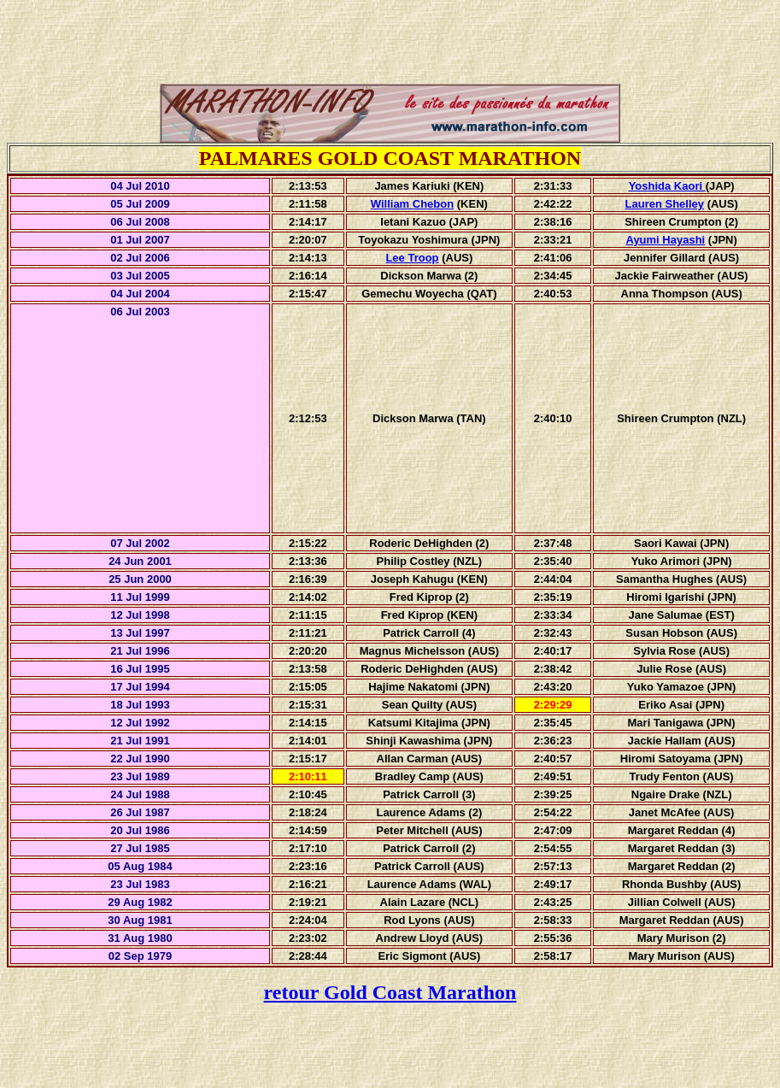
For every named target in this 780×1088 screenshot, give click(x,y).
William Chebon (412, 203)
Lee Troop (411, 257)
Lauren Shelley (664, 203)
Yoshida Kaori (667, 185)
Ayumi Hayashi (665, 239)
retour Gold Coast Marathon (390, 992)
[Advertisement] (390, 45)
